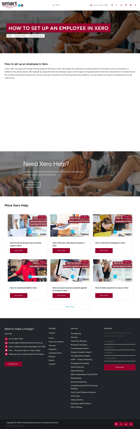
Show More (70, 307)
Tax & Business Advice (80, 348)
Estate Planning (77, 371)
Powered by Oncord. (50, 423)
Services (52, 345)
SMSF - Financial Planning (81, 359)
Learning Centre (20, 35)
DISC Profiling (76, 407)
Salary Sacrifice (77, 400)
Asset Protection (77, 367)
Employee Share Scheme (81, 403)
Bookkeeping (76, 378)
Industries (52, 349)
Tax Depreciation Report (80, 356)
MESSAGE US (9, 363)
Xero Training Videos (36, 35)
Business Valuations (79, 382)
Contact (52, 364)
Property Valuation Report (81, 352)
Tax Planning (76, 333)
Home (9, 35)
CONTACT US (27, 184)
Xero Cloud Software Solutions (83, 392)
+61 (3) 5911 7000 (95, 4)
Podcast (52, 357)
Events (51, 360)
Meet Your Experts (56, 342)
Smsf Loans (75, 396)
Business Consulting (79, 345)
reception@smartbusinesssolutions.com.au (25, 343)
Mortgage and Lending (80, 363)
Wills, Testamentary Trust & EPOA (84, 374)
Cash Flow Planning (79, 341)
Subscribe (119, 367)
